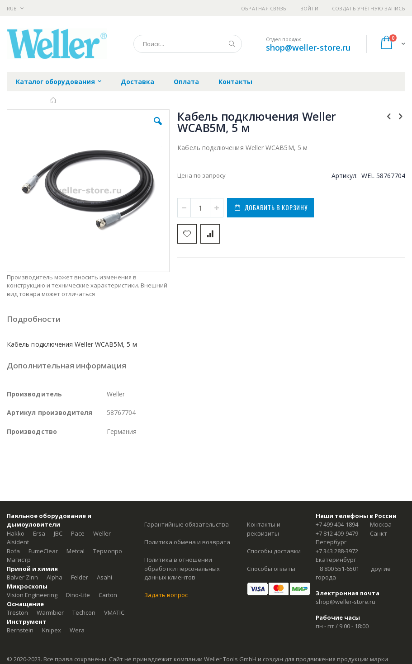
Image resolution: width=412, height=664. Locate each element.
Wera (77, 630)
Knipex (51, 630)
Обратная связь (264, 8)
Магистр (19, 560)
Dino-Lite (78, 595)
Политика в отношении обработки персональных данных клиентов (182, 568)
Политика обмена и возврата (187, 542)
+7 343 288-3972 (337, 551)
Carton (108, 595)
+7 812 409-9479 (337, 533)
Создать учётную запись (368, 8)
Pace (78, 533)
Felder (79, 577)
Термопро (107, 551)
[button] (158, 128)
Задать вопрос (166, 595)
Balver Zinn (22, 577)
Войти (309, 8)
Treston (17, 612)
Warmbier (50, 612)
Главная (53, 100)
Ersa (39, 533)
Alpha (54, 577)
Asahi (104, 577)
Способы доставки (274, 551)
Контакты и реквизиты (263, 528)
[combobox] (187, 44)
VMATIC (114, 612)
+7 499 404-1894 (337, 524)
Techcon (83, 612)
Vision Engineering (32, 595)
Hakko (15, 533)
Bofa (13, 551)
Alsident (18, 542)
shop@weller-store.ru (308, 47)
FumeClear (43, 551)
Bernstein (20, 630)
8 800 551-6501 (339, 569)
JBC (58, 533)
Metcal (75, 551)
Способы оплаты (271, 569)
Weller (102, 533)
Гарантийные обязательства (186, 524)
